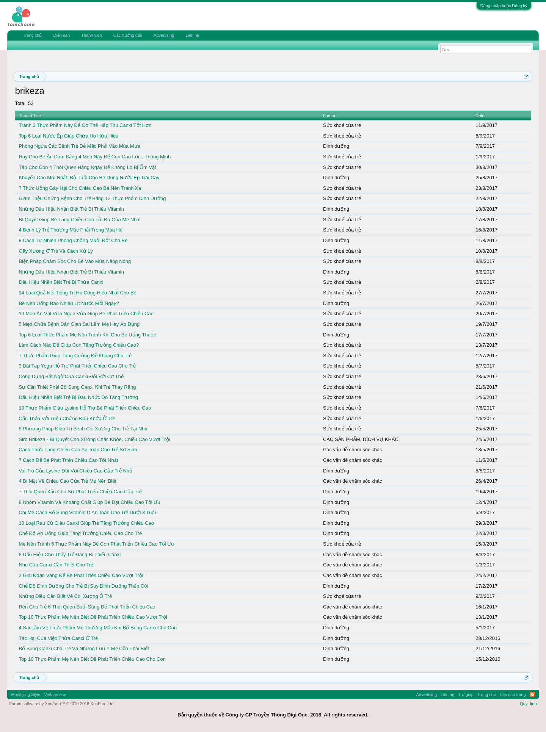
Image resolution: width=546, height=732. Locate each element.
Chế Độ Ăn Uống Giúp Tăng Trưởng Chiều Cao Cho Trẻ (80, 533)
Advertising (164, 35)
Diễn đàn (61, 35)
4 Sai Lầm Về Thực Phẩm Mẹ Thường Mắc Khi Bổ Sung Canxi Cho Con (98, 627)
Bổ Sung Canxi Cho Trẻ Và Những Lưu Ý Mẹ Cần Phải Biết (84, 648)
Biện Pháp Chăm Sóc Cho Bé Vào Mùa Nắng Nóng (75, 261)
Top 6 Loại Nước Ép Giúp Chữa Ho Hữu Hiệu (68, 136)
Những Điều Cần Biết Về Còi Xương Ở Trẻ (65, 596)
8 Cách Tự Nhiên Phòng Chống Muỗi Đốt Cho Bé (73, 240)
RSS (532, 694)
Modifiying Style (25, 694)
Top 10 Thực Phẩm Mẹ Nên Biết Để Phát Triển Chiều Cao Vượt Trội (93, 617)
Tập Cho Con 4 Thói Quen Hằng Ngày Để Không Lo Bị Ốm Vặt (87, 167)
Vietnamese (55, 694)
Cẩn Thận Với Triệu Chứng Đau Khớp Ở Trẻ (67, 418)
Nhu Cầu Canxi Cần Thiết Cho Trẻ (56, 565)
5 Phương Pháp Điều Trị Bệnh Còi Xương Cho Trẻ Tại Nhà (83, 429)
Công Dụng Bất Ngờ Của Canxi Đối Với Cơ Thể (71, 376)
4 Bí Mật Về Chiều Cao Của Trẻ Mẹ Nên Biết (67, 481)
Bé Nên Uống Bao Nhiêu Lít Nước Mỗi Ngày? (69, 303)
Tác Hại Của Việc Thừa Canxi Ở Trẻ (58, 638)
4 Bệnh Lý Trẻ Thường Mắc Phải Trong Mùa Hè (70, 230)
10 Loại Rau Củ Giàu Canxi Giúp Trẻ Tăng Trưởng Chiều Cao (86, 523)
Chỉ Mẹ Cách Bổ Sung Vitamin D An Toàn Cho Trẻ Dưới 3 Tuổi (87, 512)
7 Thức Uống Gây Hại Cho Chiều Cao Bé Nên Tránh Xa (80, 188)
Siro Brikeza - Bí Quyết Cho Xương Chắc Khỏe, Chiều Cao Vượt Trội (94, 439)
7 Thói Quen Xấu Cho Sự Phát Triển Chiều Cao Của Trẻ (80, 491)
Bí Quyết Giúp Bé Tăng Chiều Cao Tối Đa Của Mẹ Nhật (80, 219)
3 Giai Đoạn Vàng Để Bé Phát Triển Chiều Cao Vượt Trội (81, 575)
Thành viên (91, 35)
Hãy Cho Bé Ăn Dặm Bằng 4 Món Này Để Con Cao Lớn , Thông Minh (95, 157)
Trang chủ (32, 35)
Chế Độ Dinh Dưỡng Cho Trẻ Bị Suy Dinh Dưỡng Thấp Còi (83, 586)
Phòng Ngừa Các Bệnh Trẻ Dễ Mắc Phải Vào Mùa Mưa (79, 146)
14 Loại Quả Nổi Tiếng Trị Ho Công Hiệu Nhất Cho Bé (77, 293)
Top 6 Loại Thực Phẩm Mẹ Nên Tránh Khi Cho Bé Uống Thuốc (87, 335)
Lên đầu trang (513, 694)
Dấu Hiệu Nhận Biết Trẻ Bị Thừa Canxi (61, 282)
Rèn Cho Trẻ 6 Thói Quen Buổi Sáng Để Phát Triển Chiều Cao (87, 607)
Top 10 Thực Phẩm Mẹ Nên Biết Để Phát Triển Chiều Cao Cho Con (92, 659)
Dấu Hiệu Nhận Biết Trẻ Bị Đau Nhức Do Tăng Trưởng (78, 397)
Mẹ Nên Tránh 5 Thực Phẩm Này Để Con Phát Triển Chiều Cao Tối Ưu (96, 544)
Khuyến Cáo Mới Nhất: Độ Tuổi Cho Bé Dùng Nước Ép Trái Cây (89, 177)
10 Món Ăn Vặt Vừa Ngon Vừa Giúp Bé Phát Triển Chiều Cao (86, 313)
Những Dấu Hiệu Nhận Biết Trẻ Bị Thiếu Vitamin (71, 209)
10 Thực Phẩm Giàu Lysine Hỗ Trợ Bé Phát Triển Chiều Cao (85, 408)
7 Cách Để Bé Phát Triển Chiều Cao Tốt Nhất (68, 460)
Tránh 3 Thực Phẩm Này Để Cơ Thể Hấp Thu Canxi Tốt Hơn (85, 125)
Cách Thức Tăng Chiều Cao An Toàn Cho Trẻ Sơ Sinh (78, 449)
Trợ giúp (466, 694)
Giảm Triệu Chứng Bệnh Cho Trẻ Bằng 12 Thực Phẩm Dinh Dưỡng (92, 198)
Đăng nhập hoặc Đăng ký (503, 5)
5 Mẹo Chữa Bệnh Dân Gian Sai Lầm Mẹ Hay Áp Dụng (79, 324)
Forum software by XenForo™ (62, 703)
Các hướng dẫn (127, 35)
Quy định (528, 703)
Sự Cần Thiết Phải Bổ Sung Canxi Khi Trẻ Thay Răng (77, 387)
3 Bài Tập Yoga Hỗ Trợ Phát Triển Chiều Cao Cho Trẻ (77, 366)
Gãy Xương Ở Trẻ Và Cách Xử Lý (56, 251)
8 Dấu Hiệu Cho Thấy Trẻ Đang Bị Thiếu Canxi (70, 554)
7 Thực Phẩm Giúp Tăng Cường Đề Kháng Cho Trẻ (75, 355)
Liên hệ (192, 35)
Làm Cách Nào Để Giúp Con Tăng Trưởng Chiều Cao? (79, 345)
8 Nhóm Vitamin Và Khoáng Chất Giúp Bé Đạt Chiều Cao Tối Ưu (89, 502)
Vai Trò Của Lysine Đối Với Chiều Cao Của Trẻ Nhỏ (75, 471)
